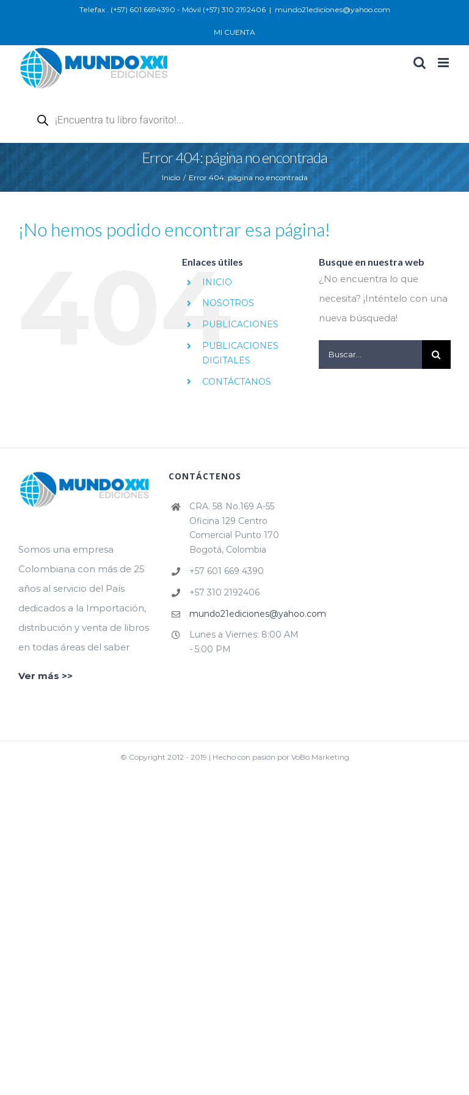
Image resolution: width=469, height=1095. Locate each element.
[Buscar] (436, 354)
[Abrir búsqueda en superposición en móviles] (171, 119)
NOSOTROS (228, 302)
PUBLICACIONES (240, 324)
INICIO (217, 282)
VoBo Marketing (320, 757)
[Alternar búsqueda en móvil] (419, 62)
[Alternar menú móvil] (444, 62)
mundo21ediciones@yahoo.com (332, 9)
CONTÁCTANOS (236, 381)
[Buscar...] (370, 354)
